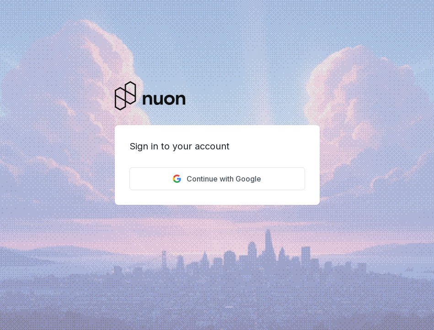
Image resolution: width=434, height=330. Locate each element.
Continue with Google (217, 178)
